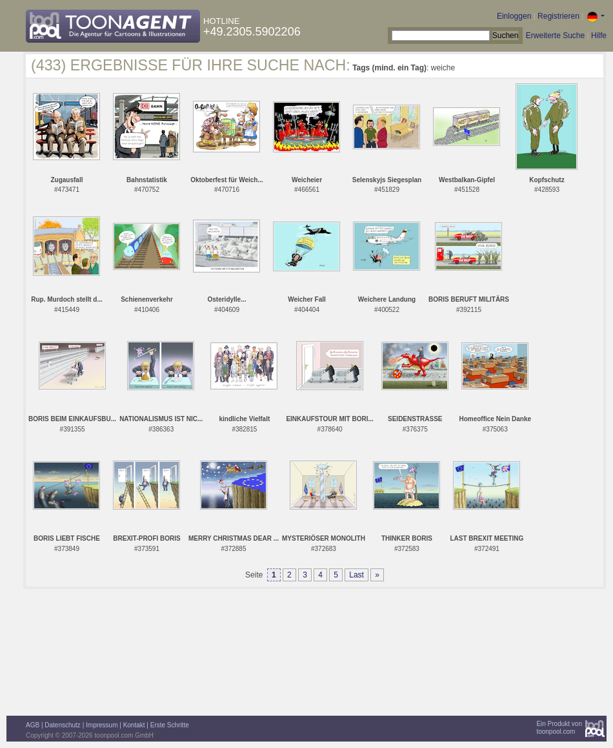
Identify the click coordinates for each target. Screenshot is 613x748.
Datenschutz (63, 725)
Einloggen (514, 16)
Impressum (101, 725)
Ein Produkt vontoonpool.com (559, 727)
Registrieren (558, 16)
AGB (32, 725)
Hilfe (599, 35)
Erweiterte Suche (555, 35)
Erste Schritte (169, 725)
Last (356, 574)
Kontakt (134, 725)
